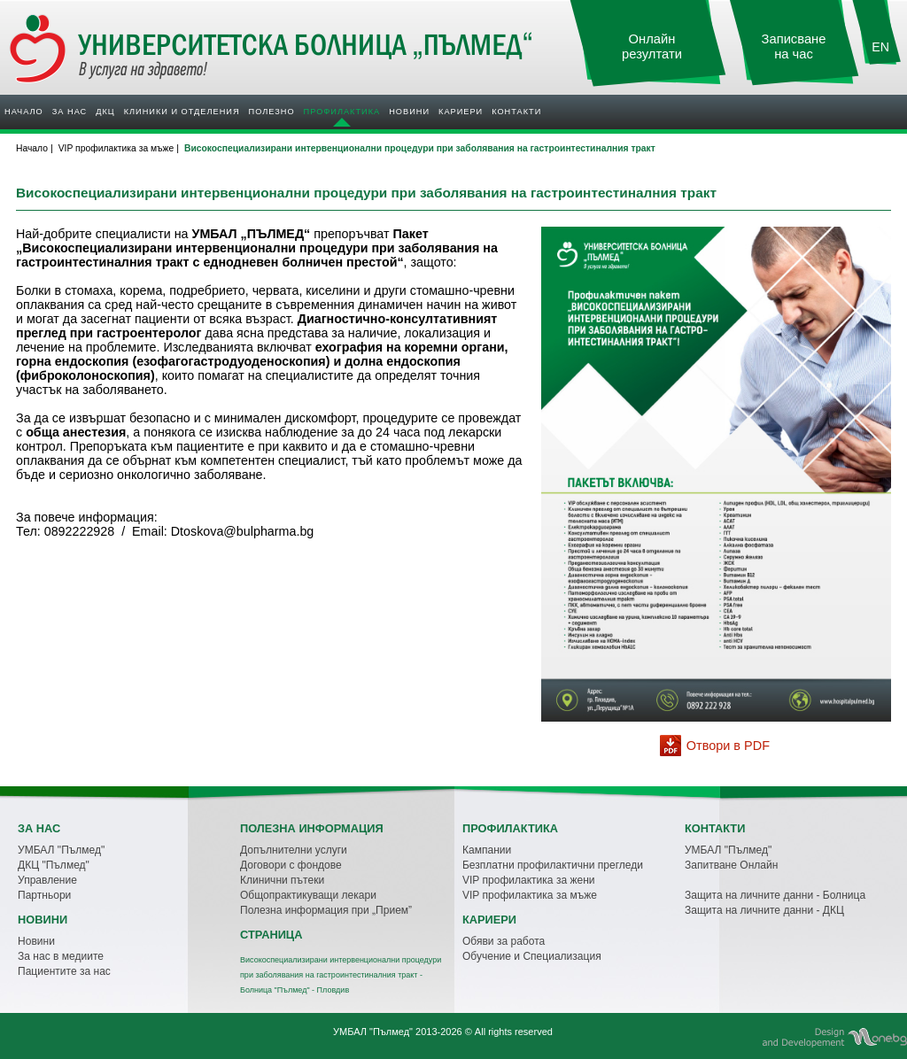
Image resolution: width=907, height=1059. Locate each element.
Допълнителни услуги (293, 850)
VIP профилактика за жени (528, 880)
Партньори (44, 895)
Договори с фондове (291, 865)
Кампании (486, 850)
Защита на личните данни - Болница (775, 895)
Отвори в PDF (728, 745)
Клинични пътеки (282, 880)
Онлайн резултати (652, 46)
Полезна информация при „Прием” (326, 910)
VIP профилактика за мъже (529, 895)
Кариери (460, 111)
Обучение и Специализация (531, 956)
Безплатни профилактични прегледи (552, 865)
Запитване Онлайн (731, 865)
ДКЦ (105, 111)
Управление (47, 880)
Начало (23, 111)
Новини (409, 111)
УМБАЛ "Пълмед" (61, 850)
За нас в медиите (61, 956)
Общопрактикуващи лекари (308, 895)
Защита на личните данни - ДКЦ (764, 910)
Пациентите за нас (64, 971)
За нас (69, 111)
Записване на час (794, 46)
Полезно (272, 111)
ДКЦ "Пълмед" (53, 865)
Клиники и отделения (182, 111)
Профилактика (342, 111)
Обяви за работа (503, 941)
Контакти (516, 111)
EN (880, 47)
